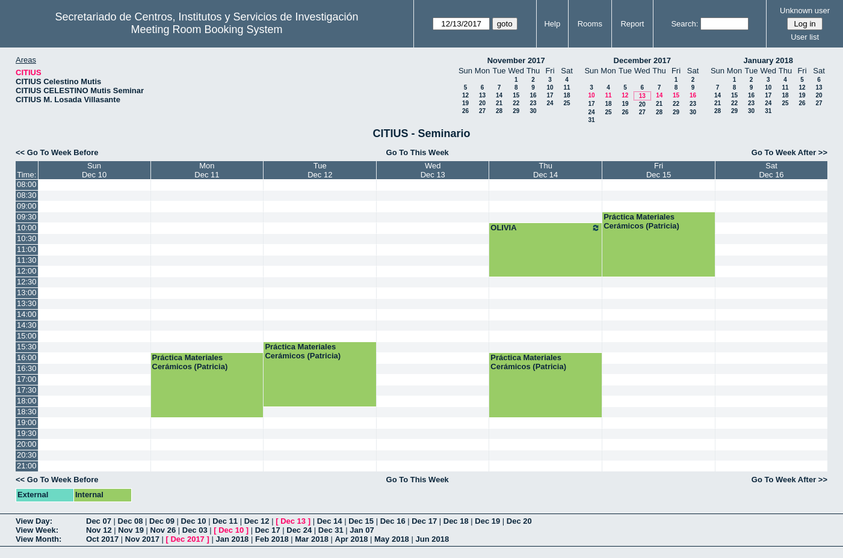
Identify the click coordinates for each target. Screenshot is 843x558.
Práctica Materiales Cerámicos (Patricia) (641, 221)
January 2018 (768, 60)
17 (549, 95)
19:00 (27, 422)
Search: (684, 23)
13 (482, 95)
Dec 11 (225, 521)
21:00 (27, 465)
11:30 (27, 260)
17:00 (27, 379)
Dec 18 (456, 521)
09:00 (27, 205)
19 (465, 103)
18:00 (27, 400)
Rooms (590, 23)
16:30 (27, 368)
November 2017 (516, 60)
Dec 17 (424, 521)
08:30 (27, 195)
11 (566, 87)
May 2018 (391, 539)
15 (516, 95)
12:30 (27, 281)
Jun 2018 (432, 539)
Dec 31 (331, 530)
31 (591, 120)
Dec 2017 (187, 539)
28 (499, 111)
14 (499, 95)
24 (549, 103)
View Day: (34, 521)
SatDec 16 (771, 170)
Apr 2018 (351, 539)
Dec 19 (487, 521)
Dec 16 (393, 521)
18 (566, 95)
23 (533, 103)
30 (533, 111)
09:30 (27, 216)
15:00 (27, 335)
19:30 (27, 433)
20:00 (27, 444)
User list (805, 36)
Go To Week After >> (789, 152)
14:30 (27, 325)
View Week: (37, 530)
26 (465, 111)
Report (632, 23)
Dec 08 (130, 521)
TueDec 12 (319, 170)
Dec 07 (98, 521)
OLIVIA (545, 228)
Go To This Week (417, 152)
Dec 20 (519, 521)
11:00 (27, 249)
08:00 (27, 184)
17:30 (27, 389)
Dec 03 (195, 530)
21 (499, 103)
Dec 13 (293, 521)
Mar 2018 (312, 539)
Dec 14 (329, 521)
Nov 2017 (142, 539)
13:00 (27, 292)
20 (482, 103)
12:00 (27, 270)
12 (465, 95)
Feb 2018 (272, 539)
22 (516, 103)
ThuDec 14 (545, 170)
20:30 (27, 454)
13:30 (27, 303)
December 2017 (642, 60)
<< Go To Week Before (57, 152)
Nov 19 (131, 530)
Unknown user (805, 10)
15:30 (27, 346)
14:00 (27, 314)
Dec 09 (161, 521)
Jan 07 (362, 530)
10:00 (27, 227)
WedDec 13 (433, 170)
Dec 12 (257, 521)
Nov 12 (99, 530)
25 (566, 103)
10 (549, 87)
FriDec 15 (658, 170)
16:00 (27, 357)
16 (533, 95)
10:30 (27, 238)
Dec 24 (299, 530)
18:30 (27, 411)
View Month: (38, 539)
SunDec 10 (94, 170)
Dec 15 (361, 521)
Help (552, 23)
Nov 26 (163, 530)
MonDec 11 (206, 170)
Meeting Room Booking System (206, 29)
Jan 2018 (232, 539)
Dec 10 (193, 521)
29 (516, 111)
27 (482, 111)
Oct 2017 (102, 539)
